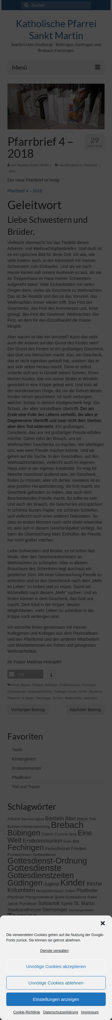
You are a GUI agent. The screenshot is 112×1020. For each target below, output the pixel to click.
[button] (103, 923)
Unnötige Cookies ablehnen (55, 982)
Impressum (90, 1012)
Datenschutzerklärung (60, 1012)
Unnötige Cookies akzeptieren (56, 966)
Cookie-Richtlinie (26, 1012)
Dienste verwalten (54, 951)
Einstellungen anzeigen (56, 999)
